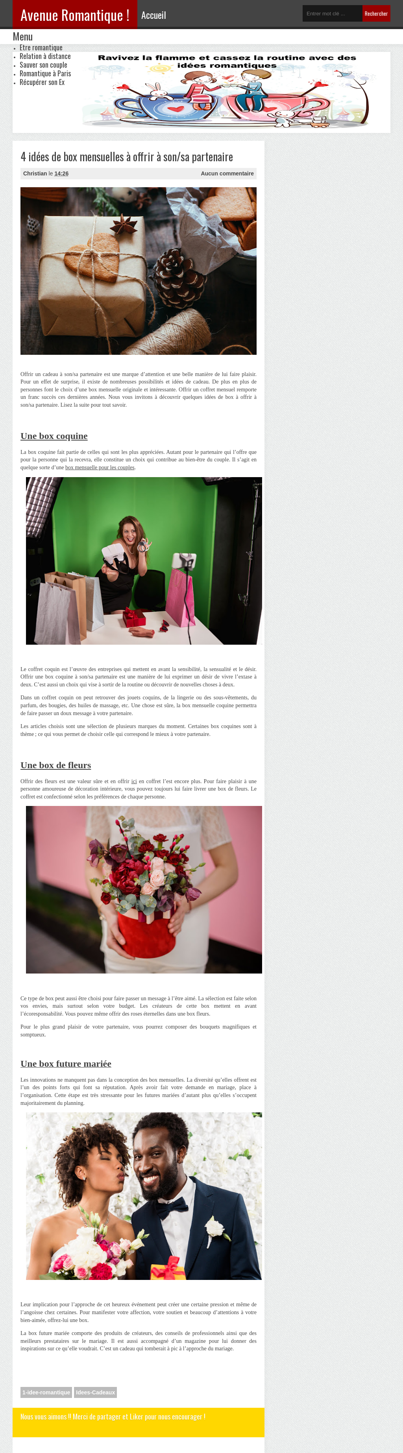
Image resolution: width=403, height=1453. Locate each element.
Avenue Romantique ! (74, 14)
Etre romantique (41, 47)
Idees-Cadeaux (95, 1392)
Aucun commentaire (227, 173)
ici (134, 781)
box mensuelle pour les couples (100, 467)
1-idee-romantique (46, 1392)
